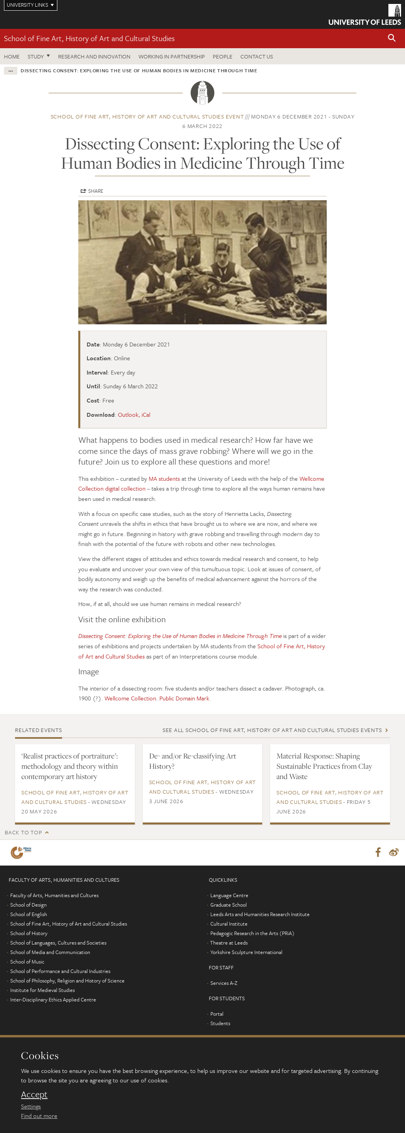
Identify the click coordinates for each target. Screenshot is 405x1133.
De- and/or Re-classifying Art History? (192, 761)
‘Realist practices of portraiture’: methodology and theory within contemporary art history (69, 766)
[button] (392, 38)
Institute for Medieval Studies (42, 990)
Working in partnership (171, 56)
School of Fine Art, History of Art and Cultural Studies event (147, 116)
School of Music (27, 962)
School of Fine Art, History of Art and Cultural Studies (89, 38)
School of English (28, 914)
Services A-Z (223, 983)
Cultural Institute (229, 924)
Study (36, 56)
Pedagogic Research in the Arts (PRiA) (252, 933)
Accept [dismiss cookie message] (34, 1094)
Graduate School (228, 905)
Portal (216, 1014)
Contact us (256, 56)
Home (12, 56)
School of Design (28, 905)
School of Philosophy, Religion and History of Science (67, 981)
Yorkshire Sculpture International (246, 952)
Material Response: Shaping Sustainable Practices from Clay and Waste (324, 766)
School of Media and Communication (50, 952)
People (223, 56)
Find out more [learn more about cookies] (39, 1115)
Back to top (23, 832)
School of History (28, 933)
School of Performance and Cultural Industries (60, 971)
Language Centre (229, 896)
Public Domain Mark (184, 698)
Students (220, 1024)
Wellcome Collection (130, 698)
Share (95, 191)
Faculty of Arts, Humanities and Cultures (54, 896)
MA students (164, 478)
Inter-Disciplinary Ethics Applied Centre (53, 1000)
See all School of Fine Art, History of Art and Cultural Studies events (272, 730)
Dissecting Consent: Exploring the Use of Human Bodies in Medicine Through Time (180, 635)
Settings (31, 1106)
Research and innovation (94, 56)
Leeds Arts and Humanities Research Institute (260, 914)
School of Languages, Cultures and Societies (58, 943)
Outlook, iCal (134, 414)
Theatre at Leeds (229, 943)
